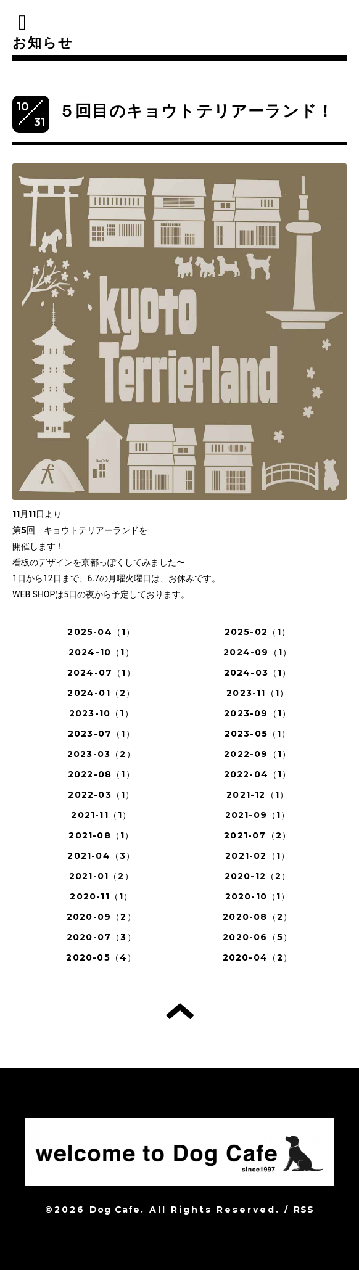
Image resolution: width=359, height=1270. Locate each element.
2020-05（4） (101, 957)
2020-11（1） (101, 896)
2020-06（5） (257, 937)
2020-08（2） (257, 916)
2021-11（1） (101, 815)
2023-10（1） (101, 713)
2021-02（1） (257, 855)
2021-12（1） (257, 794)
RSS (304, 1209)
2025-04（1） (101, 631)
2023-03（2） (101, 754)
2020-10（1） (258, 896)
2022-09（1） (257, 754)
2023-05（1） (258, 733)
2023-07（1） (101, 733)
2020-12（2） (258, 876)
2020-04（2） (258, 957)
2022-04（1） (258, 774)
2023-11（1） (257, 692)
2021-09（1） (258, 815)
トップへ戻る (180, 1011)
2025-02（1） (258, 631)
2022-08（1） (101, 774)
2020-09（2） (101, 916)
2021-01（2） (101, 876)
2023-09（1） (257, 713)
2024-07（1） (101, 672)
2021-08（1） (101, 835)
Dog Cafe (115, 1209)
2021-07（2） (257, 835)
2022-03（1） (101, 794)
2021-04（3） (101, 855)
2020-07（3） (101, 937)
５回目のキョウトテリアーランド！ (196, 111)
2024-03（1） (258, 672)
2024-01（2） (101, 692)
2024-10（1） (101, 652)
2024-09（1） (257, 652)
